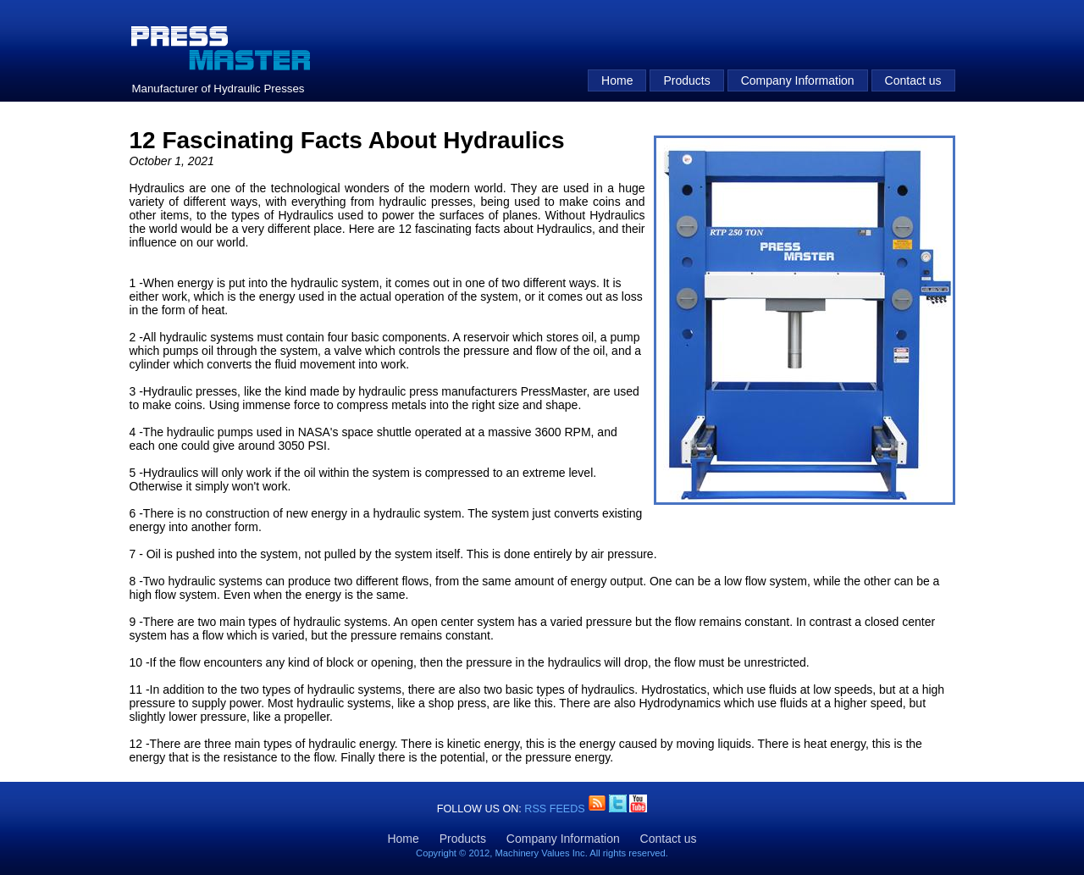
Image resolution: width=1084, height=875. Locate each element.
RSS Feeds (556, 809)
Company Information (797, 80)
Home (617, 80)
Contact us (913, 80)
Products (686, 80)
